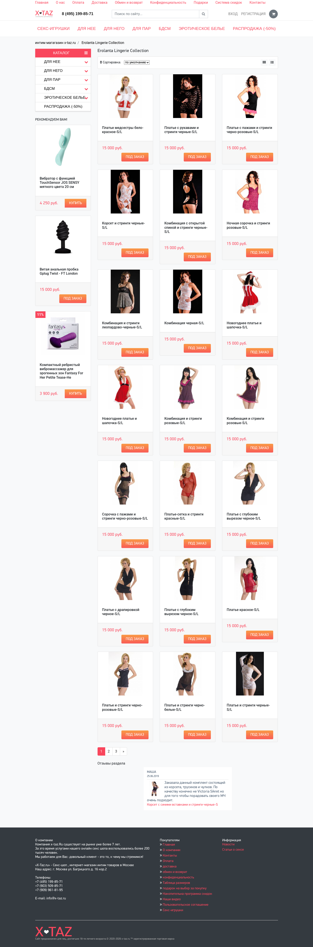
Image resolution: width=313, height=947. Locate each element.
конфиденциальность (178, 877)
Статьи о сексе (233, 850)
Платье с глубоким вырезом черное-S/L (244, 516)
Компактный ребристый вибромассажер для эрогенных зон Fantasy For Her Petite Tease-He (61, 371)
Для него (114, 28)
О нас (60, 2)
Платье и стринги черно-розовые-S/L (122, 707)
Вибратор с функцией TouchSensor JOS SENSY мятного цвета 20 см (59, 182)
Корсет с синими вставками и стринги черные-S (182, 805)
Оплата (78, 2)
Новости (228, 844)
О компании (171, 850)
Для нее (87, 28)
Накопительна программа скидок (187, 894)
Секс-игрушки (53, 28)
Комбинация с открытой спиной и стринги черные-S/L (185, 227)
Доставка (99, 2)
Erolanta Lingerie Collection (103, 43)
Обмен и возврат (129, 2)
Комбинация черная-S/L (184, 323)
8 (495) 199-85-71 (77, 14)
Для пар (142, 28)
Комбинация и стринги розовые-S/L (183, 420)
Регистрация (253, 14)
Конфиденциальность (168, 2)
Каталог (70, 53)
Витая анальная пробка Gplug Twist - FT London (59, 271)
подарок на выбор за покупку (184, 888)
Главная (42, 2)
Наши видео (172, 899)
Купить (75, 203)
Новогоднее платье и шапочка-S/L (244, 325)
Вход (233, 14)
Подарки (201, 2)
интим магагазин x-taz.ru (55, 43)
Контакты (257, 2)
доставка (170, 866)
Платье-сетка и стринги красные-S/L (183, 516)
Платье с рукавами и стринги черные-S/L (181, 130)
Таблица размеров (176, 883)
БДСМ (165, 28)
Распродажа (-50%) (254, 28)
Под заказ (73, 298)
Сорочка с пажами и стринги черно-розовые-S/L (125, 516)
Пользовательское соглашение (185, 905)
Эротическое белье (202, 28)
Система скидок (228, 2)
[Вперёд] (123, 751)
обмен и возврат (175, 872)
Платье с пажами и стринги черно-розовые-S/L (249, 130)
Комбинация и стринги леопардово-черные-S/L (122, 325)
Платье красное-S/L (243, 610)
